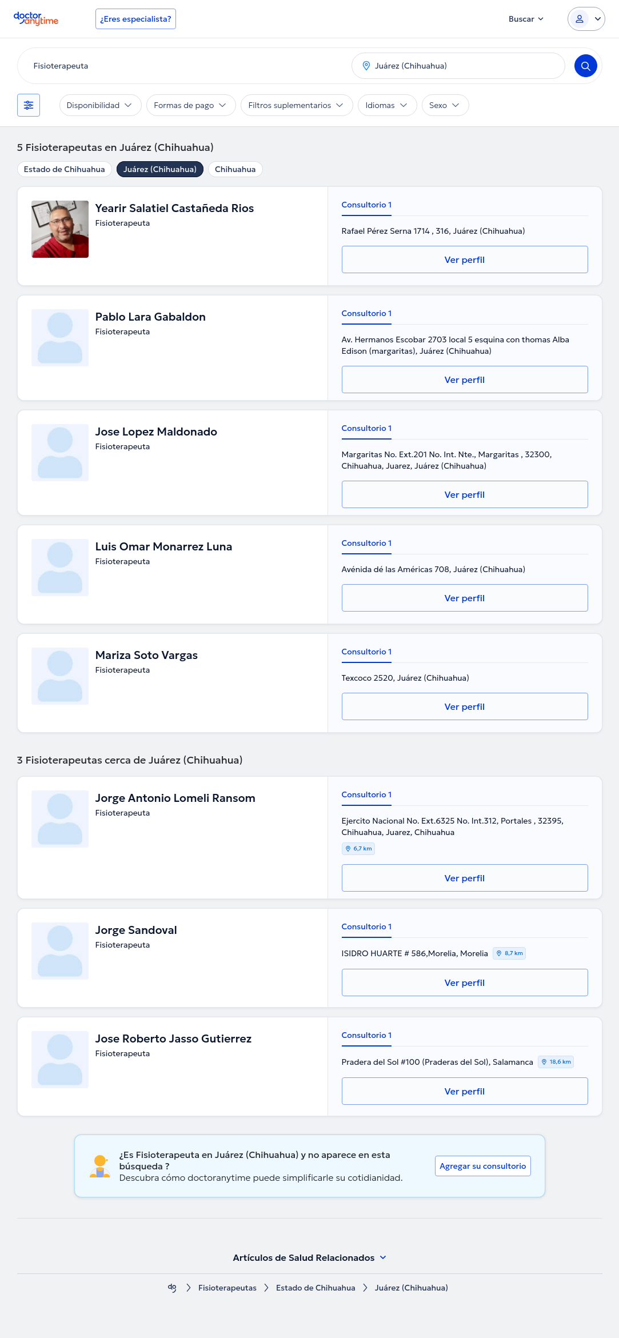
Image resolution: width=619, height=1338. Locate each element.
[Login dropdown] (586, 19)
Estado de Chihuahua (64, 169)
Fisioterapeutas (227, 1288)
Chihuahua (235, 169)
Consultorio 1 (367, 204)
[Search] (585, 65)
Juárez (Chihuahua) (160, 169)
